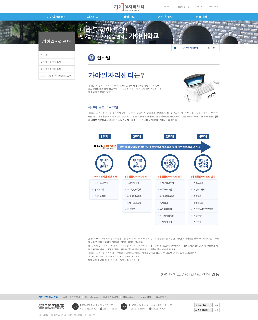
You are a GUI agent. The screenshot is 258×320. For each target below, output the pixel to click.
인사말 (44, 54)
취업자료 (129, 17)
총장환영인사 (162, 296)
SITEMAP (213, 6)
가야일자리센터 (56, 17)
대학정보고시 (129, 296)
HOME (167, 6)
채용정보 (92, 17)
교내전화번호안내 (71, 296)
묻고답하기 (146, 296)
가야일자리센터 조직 (51, 68)
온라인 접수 (165, 17)
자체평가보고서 (110, 296)
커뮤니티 (201, 17)
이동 (216, 305)
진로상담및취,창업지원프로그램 (56, 75)
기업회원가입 (183, 6)
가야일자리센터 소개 (51, 61)
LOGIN (199, 6)
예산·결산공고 (91, 296)
